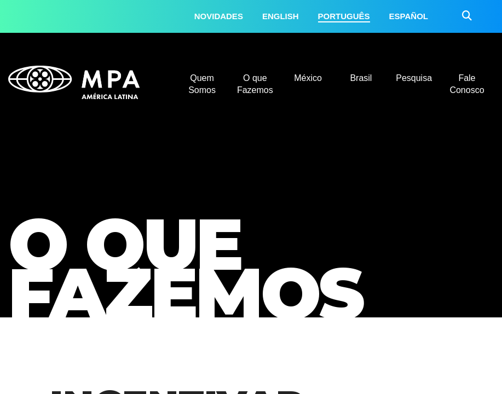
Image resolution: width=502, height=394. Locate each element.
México (308, 78)
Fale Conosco (466, 84)
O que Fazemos (255, 84)
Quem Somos (202, 84)
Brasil (361, 78)
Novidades (218, 16)
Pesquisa (414, 78)
